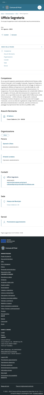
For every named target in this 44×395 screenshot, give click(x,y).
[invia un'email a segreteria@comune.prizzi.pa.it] (17, 182)
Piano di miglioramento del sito (24, 386)
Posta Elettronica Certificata (9, 352)
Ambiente (3, 280)
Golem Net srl (32, 391)
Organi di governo (6, 256)
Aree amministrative (7, 259)
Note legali (4, 373)
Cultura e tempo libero (7, 293)
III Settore (10, 116)
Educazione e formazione (8, 295)
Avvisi (2, 324)
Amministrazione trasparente (9, 368)
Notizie (3, 319)
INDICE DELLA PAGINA (7, 47)
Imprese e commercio (7, 301)
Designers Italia (27, 393)
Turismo (3, 311)
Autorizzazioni (5, 288)
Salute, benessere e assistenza (9, 306)
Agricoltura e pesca (6, 277)
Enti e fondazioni (5, 264)
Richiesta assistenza (6, 365)
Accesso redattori (38, 393)
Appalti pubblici (5, 285)
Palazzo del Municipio (14, 201)
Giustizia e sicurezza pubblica (9, 298)
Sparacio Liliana (8, 144)
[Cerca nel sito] (40, 7)
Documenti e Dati (6, 272)
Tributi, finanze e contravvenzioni (10, 309)
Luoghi (3, 332)
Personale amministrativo (8, 269)
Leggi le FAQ (4, 357)
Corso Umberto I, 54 (13, 205)
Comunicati (4, 321)
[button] (4, 2)
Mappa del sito (5, 386)
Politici (3, 267)
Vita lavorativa (5, 314)
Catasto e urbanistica (7, 290)
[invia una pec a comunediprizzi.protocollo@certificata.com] (20, 184)
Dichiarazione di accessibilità (9, 375)
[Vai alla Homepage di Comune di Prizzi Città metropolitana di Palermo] (14, 7)
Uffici (2, 262)
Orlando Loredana (9, 157)
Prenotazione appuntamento (16, 222)
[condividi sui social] (5, 34)
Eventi (3, 335)
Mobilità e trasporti (6, 303)
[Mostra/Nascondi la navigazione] (3, 7)
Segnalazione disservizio (8, 362)
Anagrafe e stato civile (7, 282)
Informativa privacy (6, 370)
